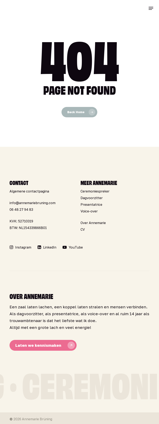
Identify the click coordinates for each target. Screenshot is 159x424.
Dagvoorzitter (92, 198)
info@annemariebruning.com (32, 203)
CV (83, 229)
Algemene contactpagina (29, 191)
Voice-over (89, 211)
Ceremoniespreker (95, 191)
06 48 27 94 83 (21, 209)
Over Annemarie (93, 223)
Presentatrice (91, 204)
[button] (151, 8)
